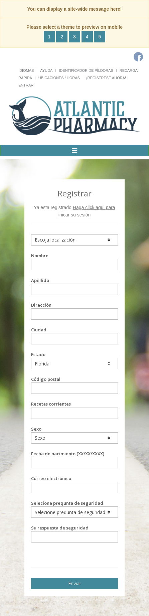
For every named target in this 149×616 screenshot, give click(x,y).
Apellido (74, 286)
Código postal (74, 385)
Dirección (74, 311)
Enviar (74, 583)
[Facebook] (138, 56)
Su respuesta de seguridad (74, 534)
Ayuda (46, 70)
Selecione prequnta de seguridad (74, 509)
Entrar (25, 85)
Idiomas (26, 70)
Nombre (74, 261)
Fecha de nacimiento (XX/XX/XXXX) (74, 459)
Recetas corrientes (74, 410)
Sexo (74, 435)
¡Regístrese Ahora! (106, 78)
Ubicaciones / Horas (59, 78)
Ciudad (74, 335)
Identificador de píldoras (86, 70)
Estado (74, 360)
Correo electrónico (74, 484)
